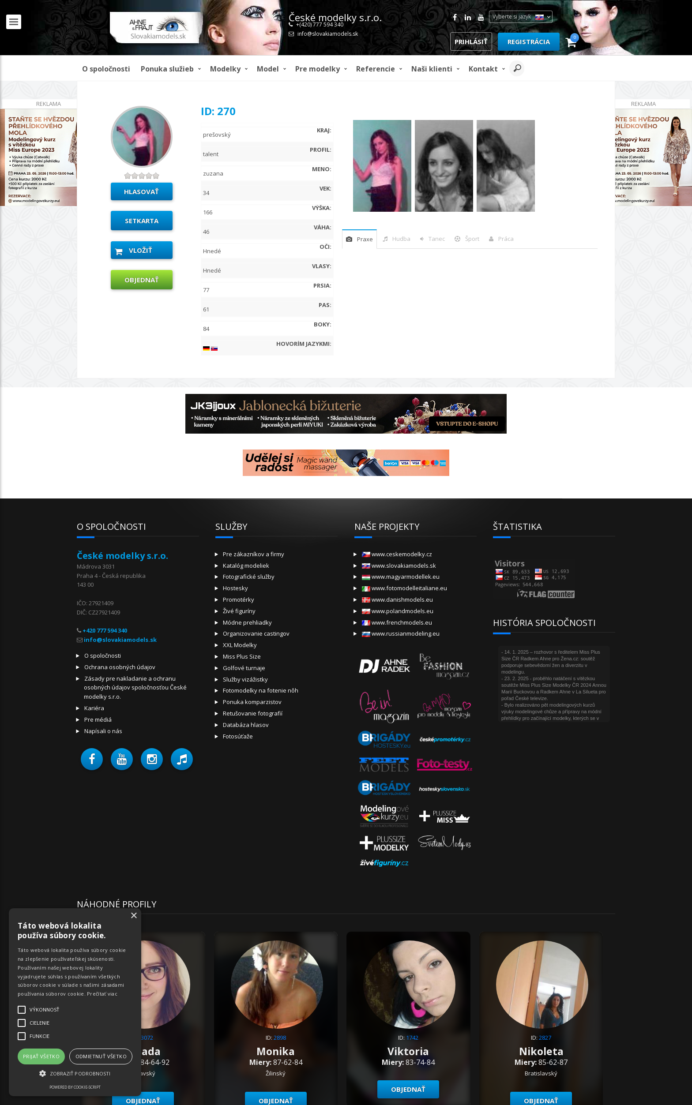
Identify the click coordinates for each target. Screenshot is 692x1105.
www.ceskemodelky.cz (397, 554)
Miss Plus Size (242, 656)
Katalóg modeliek (246, 565)
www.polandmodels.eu (397, 611)
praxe (365, 239)
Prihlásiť (471, 41)
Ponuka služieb (167, 69)
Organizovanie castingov (256, 633)
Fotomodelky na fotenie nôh (260, 690)
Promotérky (238, 599)
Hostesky (235, 588)
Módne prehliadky (247, 622)
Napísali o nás (103, 731)
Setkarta (141, 220)
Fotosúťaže (238, 736)
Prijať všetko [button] (41, 1056)
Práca (506, 239)
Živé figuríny (239, 611)
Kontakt (483, 69)
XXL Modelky (240, 645)
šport (472, 239)
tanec (437, 239)
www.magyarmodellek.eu (401, 577)
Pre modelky (317, 69)
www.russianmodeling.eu (401, 633)
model (268, 69)
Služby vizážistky (245, 679)
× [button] (133, 916)
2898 (280, 1037)
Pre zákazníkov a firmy (253, 554)
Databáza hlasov (246, 725)
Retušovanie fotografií (252, 713)
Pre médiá (98, 719)
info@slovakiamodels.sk (327, 33)
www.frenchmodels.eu (397, 622)
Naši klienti (431, 69)
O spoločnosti (106, 69)
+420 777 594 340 (105, 630)
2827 (545, 1037)
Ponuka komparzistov (252, 702)
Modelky (225, 69)
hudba (401, 239)
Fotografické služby (249, 577)
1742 (412, 1037)
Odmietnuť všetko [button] (101, 1056)
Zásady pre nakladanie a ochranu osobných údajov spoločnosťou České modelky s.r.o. (135, 687)
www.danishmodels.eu (397, 599)
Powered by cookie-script (75, 1087)
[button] (92, 759)
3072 (147, 1037)
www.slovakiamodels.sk (399, 565)
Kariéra (94, 708)
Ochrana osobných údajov (119, 667)
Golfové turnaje (244, 668)
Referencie (375, 69)
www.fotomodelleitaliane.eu (404, 588)
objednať (141, 279)
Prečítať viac (102, 993)
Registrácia (529, 41)
